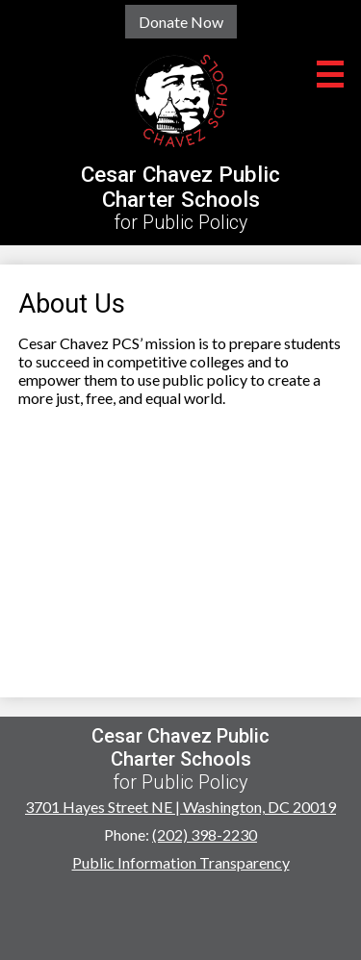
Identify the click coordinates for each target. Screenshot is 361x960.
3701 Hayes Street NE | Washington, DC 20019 (180, 806)
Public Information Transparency (181, 862)
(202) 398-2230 (204, 834)
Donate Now (181, 22)
